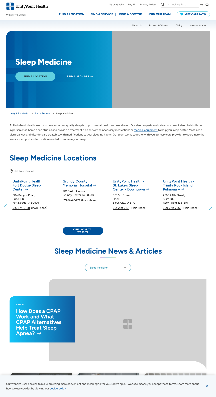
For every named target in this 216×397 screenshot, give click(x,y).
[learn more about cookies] (58, 388)
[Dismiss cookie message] (207, 386)
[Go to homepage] (27, 6)
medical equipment (146, 130)
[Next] (210, 207)
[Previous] (6, 207)
